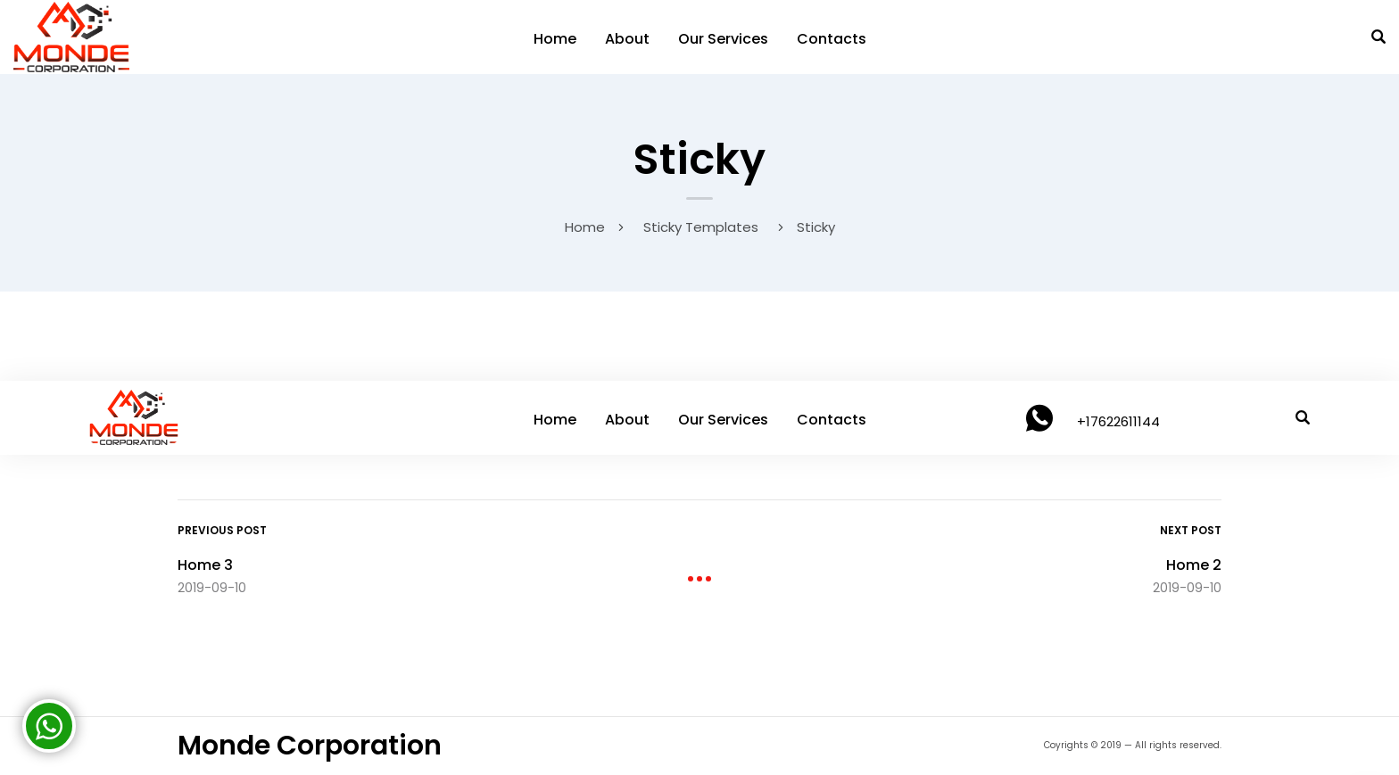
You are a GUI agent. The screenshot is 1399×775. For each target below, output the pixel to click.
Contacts (831, 39)
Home (555, 39)
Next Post (1190, 530)
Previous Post (222, 530)
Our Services (723, 39)
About (627, 39)
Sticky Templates (700, 227)
